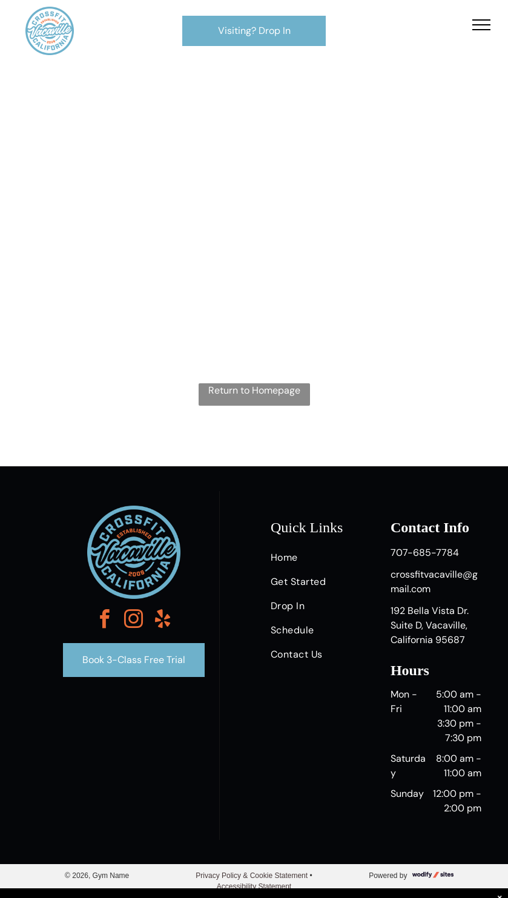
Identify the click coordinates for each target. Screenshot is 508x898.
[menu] (481, 25)
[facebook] (105, 621)
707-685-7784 (425, 552)
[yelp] (163, 621)
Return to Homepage (254, 390)
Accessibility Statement (254, 886)
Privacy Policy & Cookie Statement (252, 875)
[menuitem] (316, 558)
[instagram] (134, 621)
